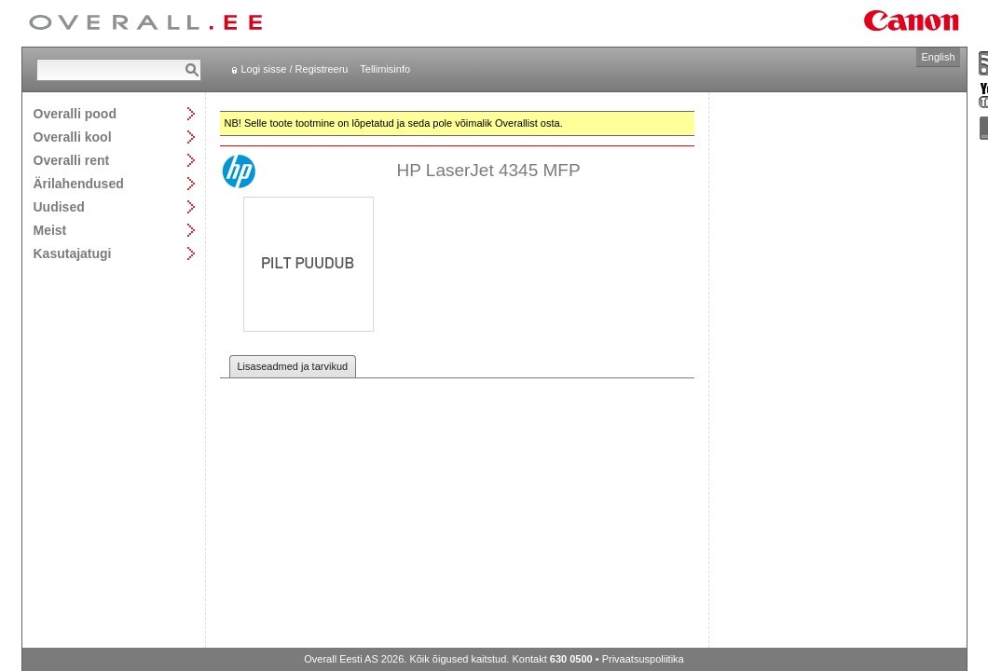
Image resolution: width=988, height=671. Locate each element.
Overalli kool (73, 137)
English (937, 56)
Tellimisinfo (385, 69)
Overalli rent (72, 160)
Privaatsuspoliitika (643, 658)
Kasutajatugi (73, 253)
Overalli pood (75, 113)
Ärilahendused (79, 183)
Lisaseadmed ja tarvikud (293, 366)
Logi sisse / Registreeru (295, 69)
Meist (50, 230)
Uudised (59, 206)
